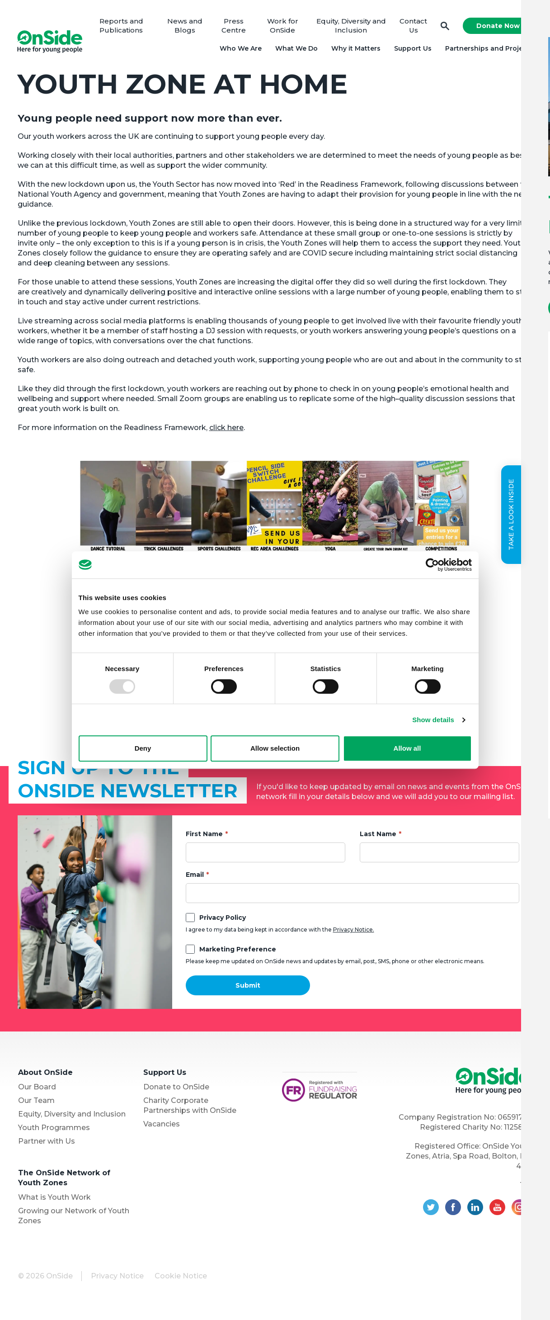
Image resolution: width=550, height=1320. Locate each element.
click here (226, 430)
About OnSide (45, 1075)
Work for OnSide (283, 27)
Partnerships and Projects (488, 50)
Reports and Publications (124, 27)
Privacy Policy (222, 920)
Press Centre (235, 27)
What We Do (295, 50)
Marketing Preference (237, 952)
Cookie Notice (181, 1278)
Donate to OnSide (176, 1089)
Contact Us (412, 27)
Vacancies (161, 1126)
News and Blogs (187, 27)
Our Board (37, 1089)
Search (444, 27)
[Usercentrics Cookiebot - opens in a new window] (432, 565)
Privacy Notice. (353, 932)
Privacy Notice (117, 1278)
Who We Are (239, 50)
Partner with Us (46, 1144)
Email (195, 877)
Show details (433, 720)
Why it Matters (354, 50)
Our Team (36, 1103)
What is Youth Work (54, 1200)
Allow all (407, 748)
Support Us (411, 50)
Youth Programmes (54, 1130)
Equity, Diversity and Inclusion (351, 27)
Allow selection (275, 748)
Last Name (378, 837)
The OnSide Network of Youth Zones (64, 1180)
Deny (143, 748)
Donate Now (496, 27)
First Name (204, 837)
